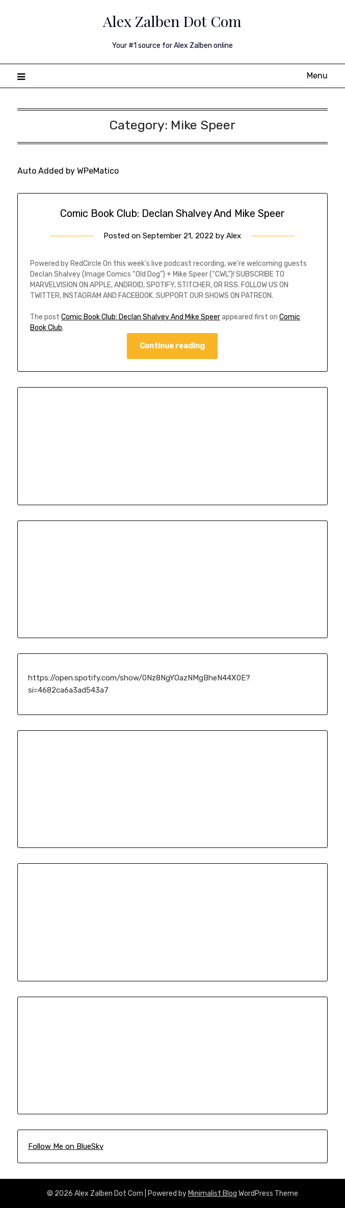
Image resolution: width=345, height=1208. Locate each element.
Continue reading (172, 345)
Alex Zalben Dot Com (172, 21)
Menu (317, 75)
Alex (233, 235)
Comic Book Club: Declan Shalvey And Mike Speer (172, 213)
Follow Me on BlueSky (65, 1146)
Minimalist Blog (212, 1193)
